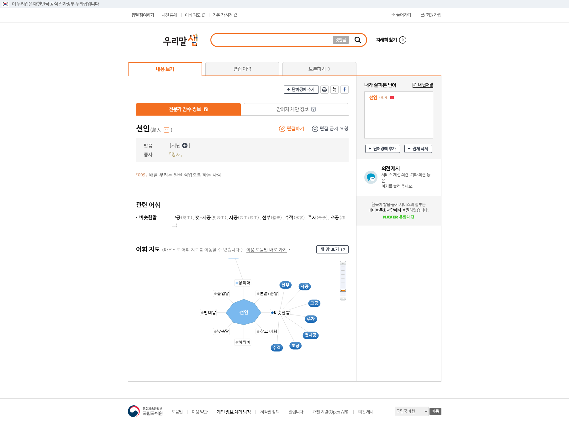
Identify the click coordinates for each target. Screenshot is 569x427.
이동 (435, 411)
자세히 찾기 (386, 40)
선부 (272, 217)
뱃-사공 (211, 217)
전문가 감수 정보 (188, 109)
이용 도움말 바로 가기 (266, 250)
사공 (244, 217)
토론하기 (319, 69)
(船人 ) (161, 130)
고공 (182, 217)
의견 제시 (365, 411)
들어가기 (403, 15)
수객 (295, 217)
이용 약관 (199, 411)
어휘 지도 (195, 15)
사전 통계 (169, 15)
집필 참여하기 (142, 15)
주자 (318, 217)
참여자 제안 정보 (296, 109)
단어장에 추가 (303, 89)
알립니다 (296, 411)
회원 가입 (433, 15)
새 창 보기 (329, 249)
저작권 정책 (269, 411)
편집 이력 (242, 69)
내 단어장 (425, 84)
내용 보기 (165, 69)
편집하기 (295, 128)
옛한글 (340, 40)
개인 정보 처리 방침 (234, 412)
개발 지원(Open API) (331, 411)
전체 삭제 (420, 149)
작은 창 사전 (225, 15)
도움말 (177, 411)
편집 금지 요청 (334, 128)
